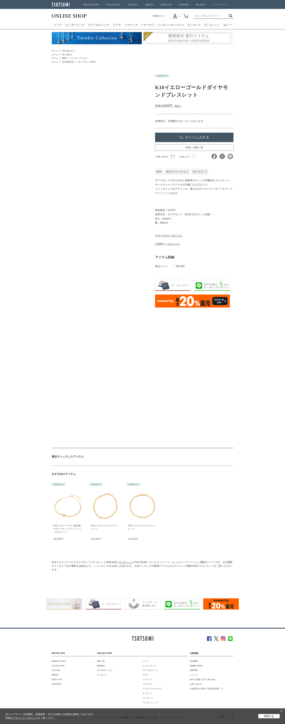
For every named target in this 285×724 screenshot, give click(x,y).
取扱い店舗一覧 (194, 147)
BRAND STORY (91, 4)
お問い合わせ (162, 156)
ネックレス (194, 25)
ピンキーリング (75, 25)
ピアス (117, 25)
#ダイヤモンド (200, 171)
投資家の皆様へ (197, 666)
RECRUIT (201, 4)
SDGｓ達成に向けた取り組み (203, 679)
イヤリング (131, 25)
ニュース (194, 675)
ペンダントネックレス (170, 25)
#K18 (158, 171)
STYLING (133, 4)
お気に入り (187, 157)
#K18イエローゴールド (177, 171)
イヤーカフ (147, 25)
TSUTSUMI (61, 4)
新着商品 (101, 666)
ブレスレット (212, 25)
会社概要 (194, 661)
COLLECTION (113, 4)
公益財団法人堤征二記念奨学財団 (204, 688)
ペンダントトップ (150, 702)
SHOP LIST (166, 4)
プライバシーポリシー (25, 718)
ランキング (102, 675)
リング (58, 25)
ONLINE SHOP (220, 4)
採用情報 (194, 670)
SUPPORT (184, 4)
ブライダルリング (98, 25)
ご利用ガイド (158, 16)
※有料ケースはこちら (167, 243)
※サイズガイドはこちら (169, 235)
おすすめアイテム (105, 670)
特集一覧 (101, 661)
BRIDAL (149, 4)
